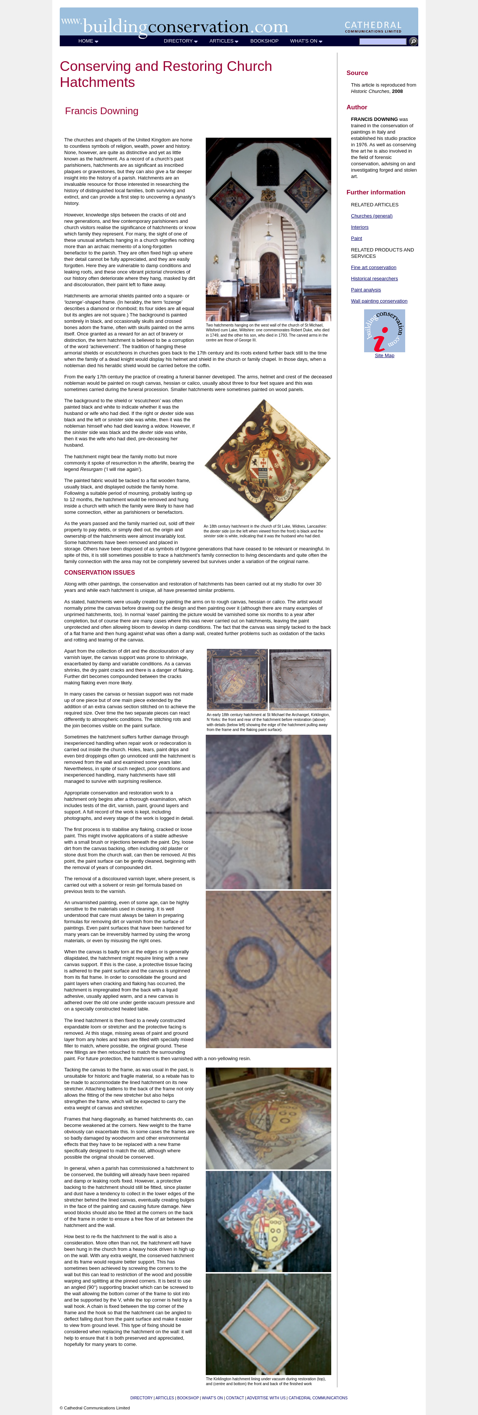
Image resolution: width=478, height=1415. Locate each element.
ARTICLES (224, 41)
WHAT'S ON (306, 41)
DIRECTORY (181, 41)
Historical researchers (374, 278)
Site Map (384, 355)
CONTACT (235, 1398)
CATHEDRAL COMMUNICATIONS (318, 1398)
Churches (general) (371, 216)
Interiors (360, 227)
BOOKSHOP (264, 41)
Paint (356, 238)
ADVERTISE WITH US (266, 1398)
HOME (88, 41)
